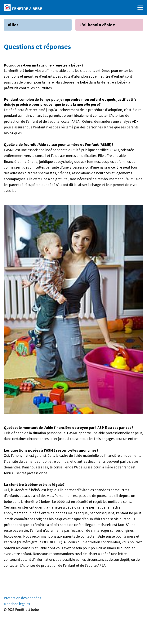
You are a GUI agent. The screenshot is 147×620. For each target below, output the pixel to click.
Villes (13, 25)
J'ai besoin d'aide (97, 25)
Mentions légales (17, 603)
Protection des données (22, 598)
